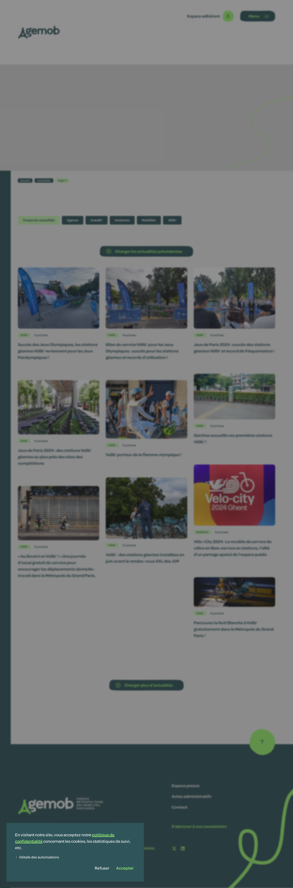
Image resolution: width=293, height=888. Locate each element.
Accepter (125, 868)
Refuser (102, 868)
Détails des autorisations (37, 857)
